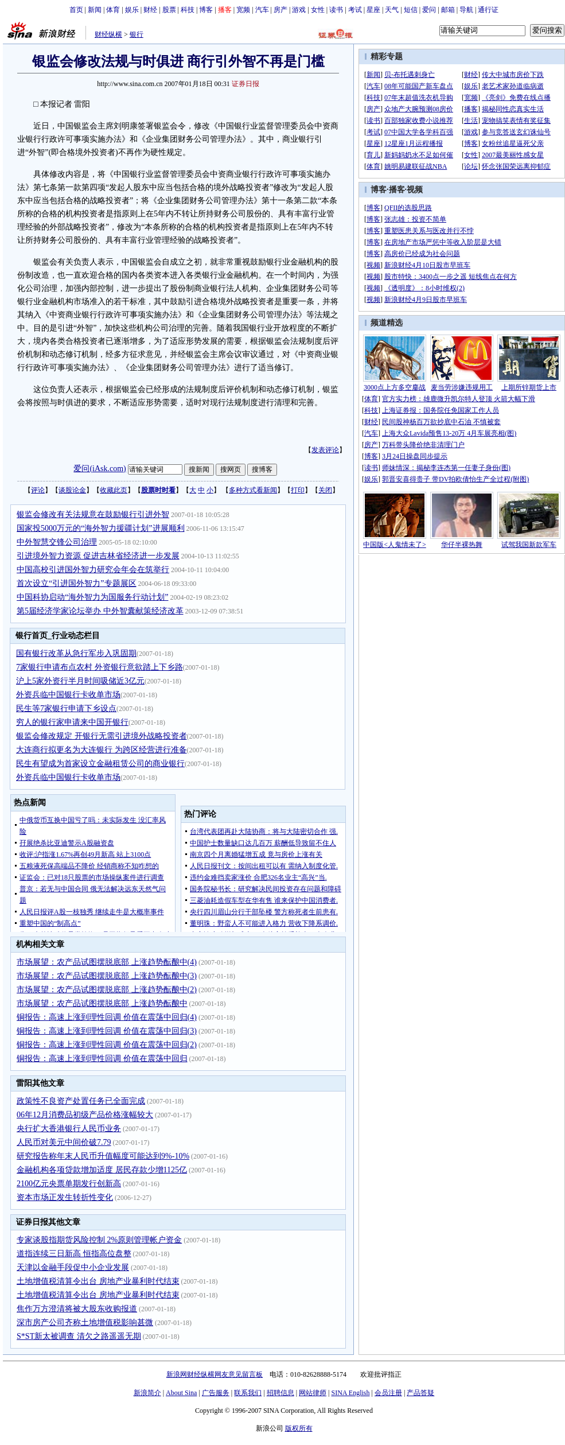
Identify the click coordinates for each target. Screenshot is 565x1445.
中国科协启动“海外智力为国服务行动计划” (92, 597)
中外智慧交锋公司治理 (57, 542)
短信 (411, 10)
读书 (336, 10)
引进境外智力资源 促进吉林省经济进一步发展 (98, 555)
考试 (355, 10)
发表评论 (325, 450)
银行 (136, 34)
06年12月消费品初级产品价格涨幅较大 (85, 1114)
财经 (150, 10)
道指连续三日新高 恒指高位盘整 (74, 1253)
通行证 (488, 10)
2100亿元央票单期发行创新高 (69, 1183)
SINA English (350, 1393)
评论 (38, 490)
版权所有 (299, 1428)
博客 (206, 10)
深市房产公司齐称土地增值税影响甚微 (85, 1322)
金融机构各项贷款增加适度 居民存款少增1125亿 (102, 1170)
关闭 (325, 490)
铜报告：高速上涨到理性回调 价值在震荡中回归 (102, 1058)
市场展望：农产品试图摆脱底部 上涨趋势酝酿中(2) (107, 989)
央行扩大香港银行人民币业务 (69, 1128)
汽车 (262, 10)
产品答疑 (420, 1393)
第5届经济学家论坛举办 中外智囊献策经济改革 (100, 611)
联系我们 (248, 1393)
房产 (280, 10)
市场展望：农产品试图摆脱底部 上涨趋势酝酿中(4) (107, 962)
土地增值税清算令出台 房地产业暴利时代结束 (98, 1281)
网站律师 (312, 1393)
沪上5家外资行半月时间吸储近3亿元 (80, 681)
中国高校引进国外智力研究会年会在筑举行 (93, 569)
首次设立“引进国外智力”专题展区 (76, 583)
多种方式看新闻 (253, 490)
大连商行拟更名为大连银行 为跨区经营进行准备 (101, 749)
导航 (466, 10)
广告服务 (215, 1393)
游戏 (299, 10)
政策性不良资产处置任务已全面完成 (81, 1101)
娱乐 (132, 10)
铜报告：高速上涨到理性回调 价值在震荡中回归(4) (107, 1017)
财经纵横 (108, 34)
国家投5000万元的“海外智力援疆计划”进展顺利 (100, 528)
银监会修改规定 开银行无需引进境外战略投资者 (101, 736)
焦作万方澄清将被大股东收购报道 (77, 1308)
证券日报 (245, 84)
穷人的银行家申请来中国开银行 (72, 722)
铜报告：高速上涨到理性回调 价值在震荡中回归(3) (107, 1031)
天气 (392, 10)
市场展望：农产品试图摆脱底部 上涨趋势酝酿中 (102, 1003)
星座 (373, 10)
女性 (318, 10)
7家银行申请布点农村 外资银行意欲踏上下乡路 (99, 667)
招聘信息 (280, 1393)
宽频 (243, 10)
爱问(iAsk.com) (99, 468)
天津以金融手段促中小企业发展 (73, 1267)
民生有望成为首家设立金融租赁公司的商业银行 (100, 763)
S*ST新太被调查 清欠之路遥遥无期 (79, 1336)
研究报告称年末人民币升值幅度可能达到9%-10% (103, 1156)
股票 (169, 10)
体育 (113, 10)
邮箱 (448, 10)
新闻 (95, 10)
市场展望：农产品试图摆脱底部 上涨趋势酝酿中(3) (107, 976)
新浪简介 (147, 1393)
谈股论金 (72, 490)
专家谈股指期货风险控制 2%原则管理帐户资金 (99, 1240)
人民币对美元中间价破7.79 (64, 1142)
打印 (298, 490)
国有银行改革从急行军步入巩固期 (76, 653)
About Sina (181, 1393)
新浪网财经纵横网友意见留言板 (214, 1374)
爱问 (429, 10)
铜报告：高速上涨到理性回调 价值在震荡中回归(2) (107, 1044)
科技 (187, 10)
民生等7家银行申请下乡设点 (66, 708)
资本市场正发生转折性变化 (65, 1197)
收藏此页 (113, 490)
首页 (76, 10)
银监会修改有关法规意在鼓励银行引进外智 (93, 514)
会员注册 (388, 1393)
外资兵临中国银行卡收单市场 (68, 694)
